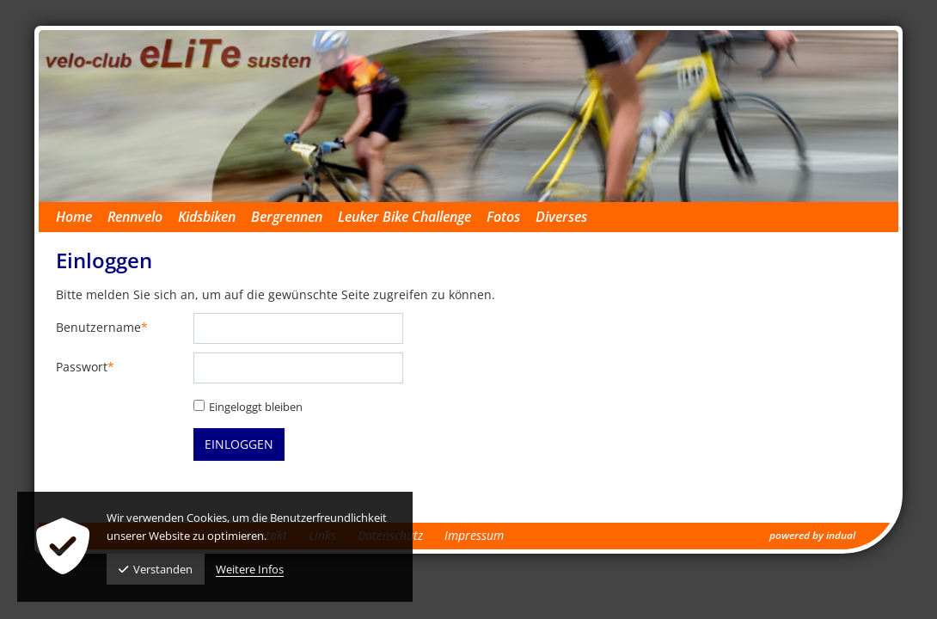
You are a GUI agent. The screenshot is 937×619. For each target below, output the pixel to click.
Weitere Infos (250, 569)
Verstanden (156, 569)
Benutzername (102, 328)
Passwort (85, 368)
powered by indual (812, 535)
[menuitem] (81, 217)
